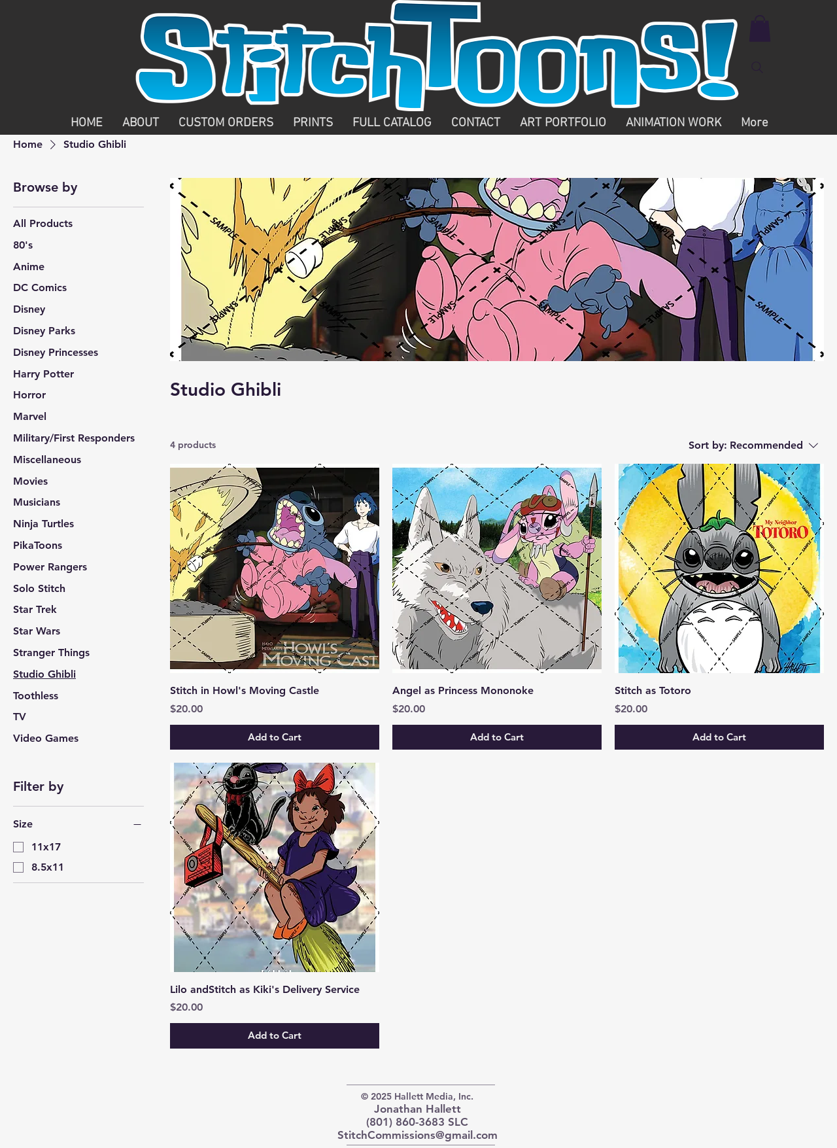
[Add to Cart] (274, 737)
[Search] (757, 67)
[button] (760, 28)
